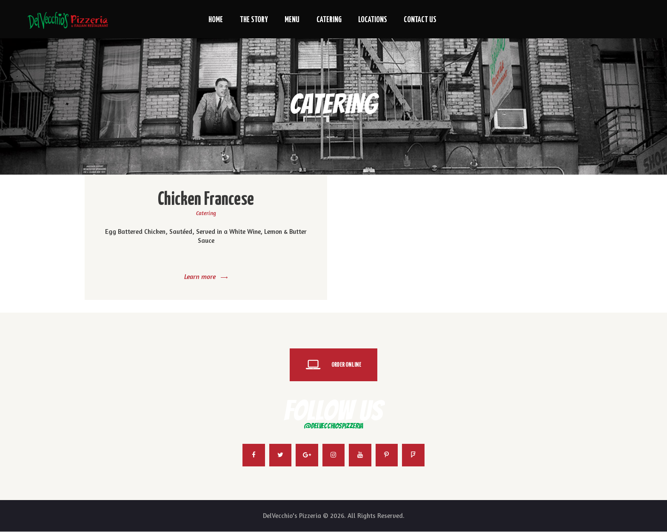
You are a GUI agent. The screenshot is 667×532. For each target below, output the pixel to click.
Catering (206, 213)
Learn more (200, 276)
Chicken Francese (206, 200)
